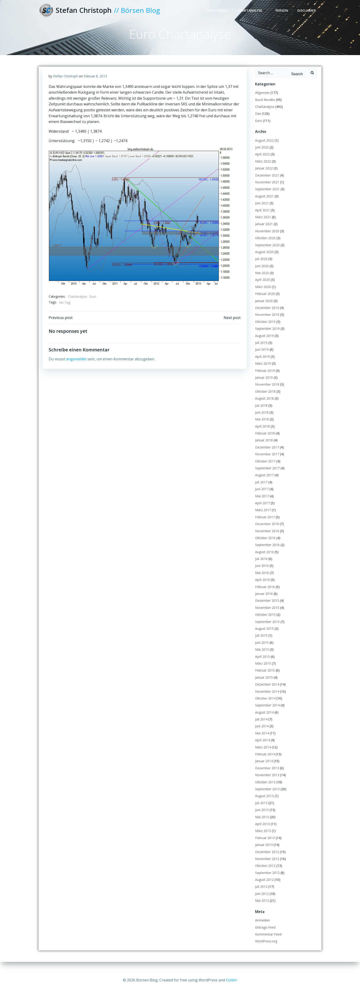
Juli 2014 (260, 725)
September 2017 (266, 474)
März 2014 (262, 753)
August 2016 (263, 558)
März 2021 (262, 223)
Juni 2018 (261, 418)
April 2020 (261, 286)
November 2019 (266, 321)
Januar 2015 (263, 683)
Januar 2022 (263, 174)
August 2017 (263, 481)
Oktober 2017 (264, 467)
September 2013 (266, 795)
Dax (257, 120)
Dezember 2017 (266, 453)
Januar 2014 (263, 767)
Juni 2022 (261, 153)
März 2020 (262, 293)
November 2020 (266, 237)
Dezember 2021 (266, 181)
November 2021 (266, 188)
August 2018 (263, 404)
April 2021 (261, 216)
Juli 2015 (260, 641)
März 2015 (262, 669)
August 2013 (263, 802)
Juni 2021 (261, 209)
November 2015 (266, 613)
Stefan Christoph (65, 83)
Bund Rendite (264, 106)
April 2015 (261, 662)
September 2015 (266, 627)
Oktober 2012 (264, 872)
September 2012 (266, 878)
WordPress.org (265, 947)
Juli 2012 (260, 892)
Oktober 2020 (264, 244)
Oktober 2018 (264, 397)
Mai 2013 (261, 823)
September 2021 (266, 195)
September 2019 (266, 335)
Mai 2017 (261, 502)
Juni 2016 (261, 572)
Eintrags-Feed (264, 933)
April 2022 (261, 160)
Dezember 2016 (266, 530)
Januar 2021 (263, 230)
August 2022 (263, 146)
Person (282, 10)
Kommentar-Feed (267, 940)
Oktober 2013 (264, 788)
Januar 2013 (263, 851)
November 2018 (266, 390)
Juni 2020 (261, 272)
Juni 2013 (261, 816)
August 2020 (263, 258)
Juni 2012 (261, 899)
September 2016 (266, 551)
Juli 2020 (260, 265)
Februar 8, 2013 (95, 83)
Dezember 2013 (266, 774)
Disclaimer (307, 10)
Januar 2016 (263, 600)
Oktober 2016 (264, 544)
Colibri (231, 980)
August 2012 (263, 886)
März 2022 (262, 167)
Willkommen (218, 10)
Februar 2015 (264, 676)
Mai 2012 (261, 906)
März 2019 (262, 369)
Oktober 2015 (264, 621)
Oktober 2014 (264, 704)
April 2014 (261, 746)
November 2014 (266, 697)
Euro (93, 304)
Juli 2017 (260, 488)
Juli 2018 (260, 411)
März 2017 (262, 516)
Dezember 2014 (266, 690)
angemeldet (76, 367)
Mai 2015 (261, 655)
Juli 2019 (260, 349)
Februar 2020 (264, 300)
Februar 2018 (264, 439)
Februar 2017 (264, 523)
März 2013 (262, 837)
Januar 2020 (263, 307)
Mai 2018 (261, 425)
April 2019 (261, 362)
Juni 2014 (261, 732)
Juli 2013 (260, 809)
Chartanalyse (253, 10)
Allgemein (261, 99)
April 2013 (261, 830)
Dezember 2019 (266, 314)
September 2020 (266, 251)
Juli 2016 (260, 565)
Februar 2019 (264, 376)
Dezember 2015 (266, 607)
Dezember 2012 (266, 858)
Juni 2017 (261, 495)
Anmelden (261, 926)
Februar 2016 (264, 593)
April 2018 (261, 432)
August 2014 (263, 718)
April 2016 (261, 586)
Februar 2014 (264, 760)
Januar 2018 (263, 446)
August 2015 (263, 635)
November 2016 (266, 537)
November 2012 (266, 864)
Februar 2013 (264, 844)
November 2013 (266, 781)
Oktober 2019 (264, 327)
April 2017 (261, 509)
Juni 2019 (261, 355)
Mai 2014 (261, 739)
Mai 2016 (261, 579)
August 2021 (263, 202)
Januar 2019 (263, 383)
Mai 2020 (261, 279)
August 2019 (263, 341)
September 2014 (266, 711)
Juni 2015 (261, 648)
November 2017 (266, 460)
